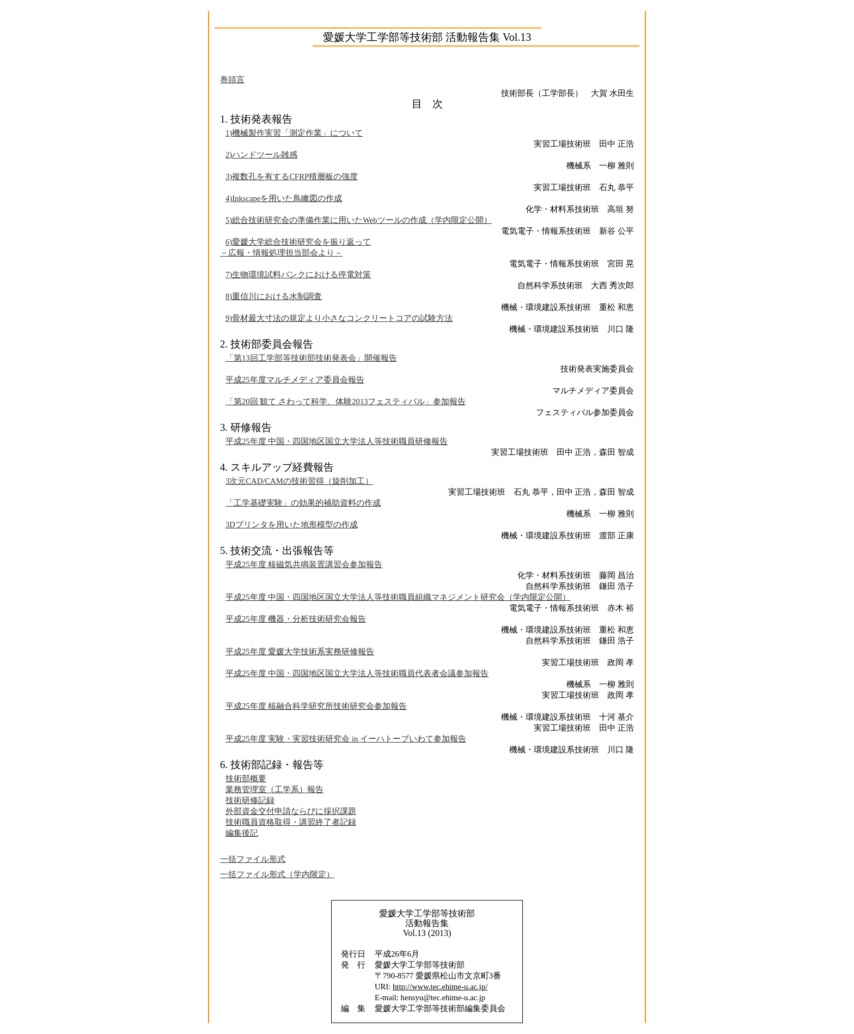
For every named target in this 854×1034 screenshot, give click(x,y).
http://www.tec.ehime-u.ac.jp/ (440, 986)
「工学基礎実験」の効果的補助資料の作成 (303, 502)
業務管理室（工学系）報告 (274, 789)
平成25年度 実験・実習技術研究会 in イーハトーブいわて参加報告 (345, 738)
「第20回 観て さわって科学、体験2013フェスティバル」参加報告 (345, 401)
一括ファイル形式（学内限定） (277, 874)
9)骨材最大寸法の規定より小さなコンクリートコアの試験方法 (339, 318)
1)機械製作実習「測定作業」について (294, 133)
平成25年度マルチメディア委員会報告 (294, 379)
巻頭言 (232, 79)
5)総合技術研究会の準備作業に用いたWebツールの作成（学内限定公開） (358, 220)
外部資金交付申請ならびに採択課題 (290, 811)
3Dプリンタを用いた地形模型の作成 (291, 524)
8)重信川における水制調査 (273, 296)
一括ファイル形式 (252, 859)
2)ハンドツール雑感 (261, 154)
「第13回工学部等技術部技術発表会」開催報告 (311, 358)
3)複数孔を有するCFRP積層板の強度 (291, 176)
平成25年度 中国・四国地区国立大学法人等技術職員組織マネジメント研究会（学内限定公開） (397, 597)
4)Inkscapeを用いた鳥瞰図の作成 (283, 198)
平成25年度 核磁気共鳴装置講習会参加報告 (303, 564)
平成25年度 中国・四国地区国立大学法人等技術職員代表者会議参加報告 (357, 673)
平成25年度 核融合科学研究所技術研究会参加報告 (316, 706)
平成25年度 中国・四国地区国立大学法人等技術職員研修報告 (336, 441)
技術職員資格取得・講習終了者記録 (290, 822)
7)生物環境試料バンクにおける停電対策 (298, 274)
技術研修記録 (249, 800)
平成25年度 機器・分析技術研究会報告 (295, 619)
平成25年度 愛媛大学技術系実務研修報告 (299, 651)
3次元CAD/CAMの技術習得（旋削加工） (299, 481)
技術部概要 (245, 778)
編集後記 (241, 833)
